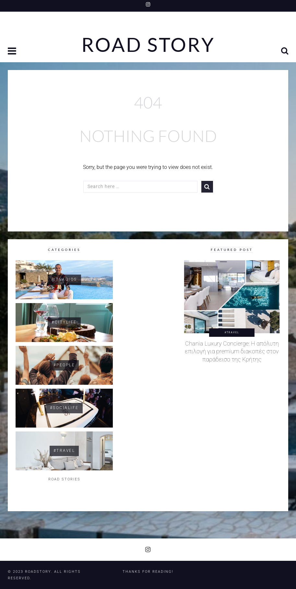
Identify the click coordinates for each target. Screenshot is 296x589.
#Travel (232, 332)
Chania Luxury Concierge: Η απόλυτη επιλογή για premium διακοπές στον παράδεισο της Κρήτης (232, 351)
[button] (13, 51)
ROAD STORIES (64, 479)
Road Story (148, 44)
